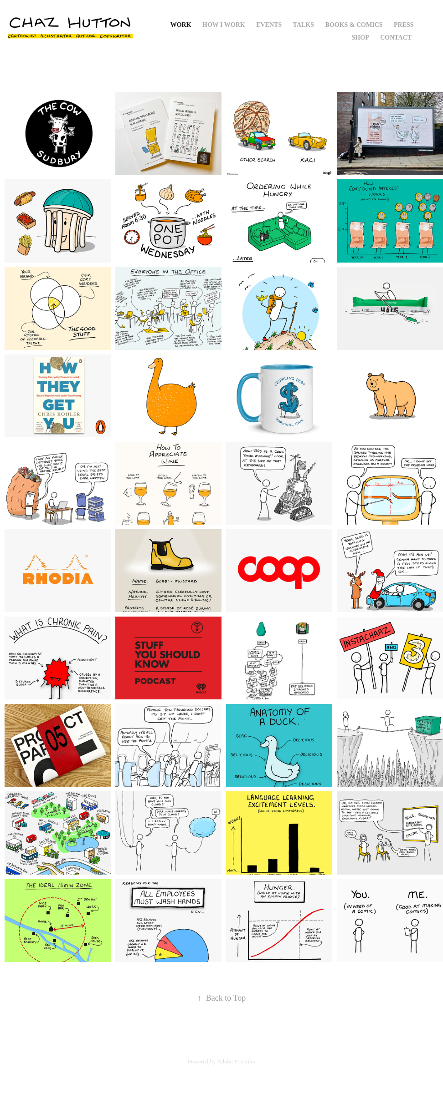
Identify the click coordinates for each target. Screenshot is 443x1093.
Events (269, 24)
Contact (396, 37)
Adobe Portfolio (236, 1061)
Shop (360, 37)
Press (404, 24)
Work (180, 24)
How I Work (223, 24)
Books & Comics (354, 24)
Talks (303, 24)
